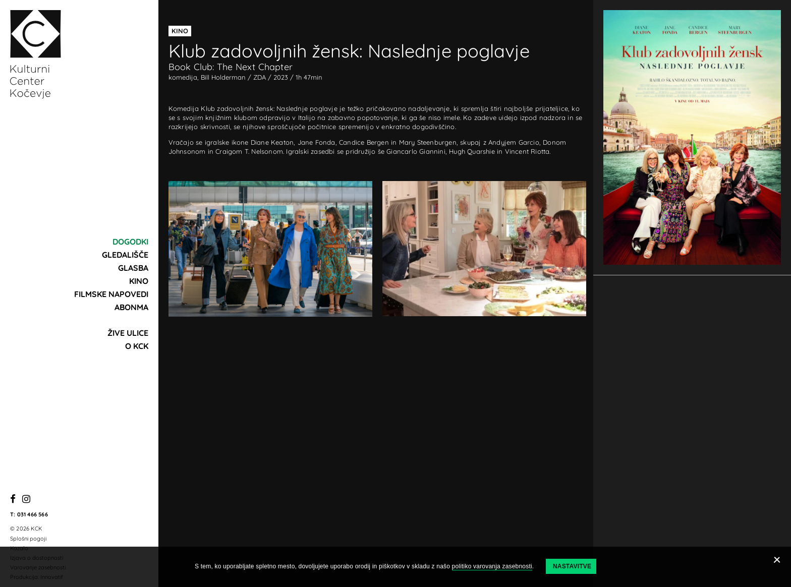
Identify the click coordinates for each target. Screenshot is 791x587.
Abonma (131, 307)
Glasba (133, 268)
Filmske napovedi (111, 294)
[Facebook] (13, 499)
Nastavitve (572, 566)
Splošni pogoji (28, 538)
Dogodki (130, 242)
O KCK (136, 346)
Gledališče (125, 255)
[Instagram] (26, 499)
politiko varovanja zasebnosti (492, 566)
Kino (138, 281)
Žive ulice (127, 333)
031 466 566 (32, 514)
